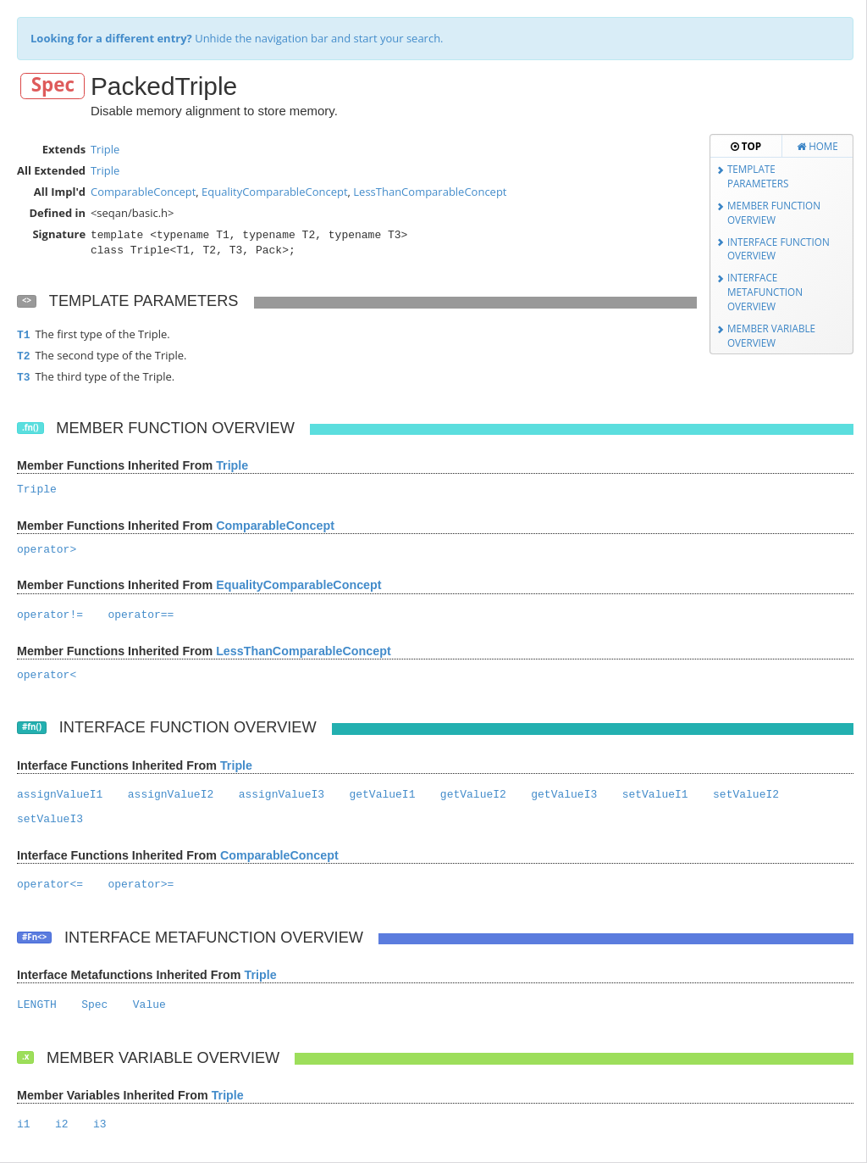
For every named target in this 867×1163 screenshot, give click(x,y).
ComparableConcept (143, 191)
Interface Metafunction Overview (765, 291)
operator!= (50, 615)
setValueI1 (655, 794)
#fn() (31, 726)
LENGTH (37, 1005)
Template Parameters (758, 176)
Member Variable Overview (771, 335)
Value (149, 1005)
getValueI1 (382, 794)
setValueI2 (746, 794)
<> (26, 300)
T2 (23, 356)
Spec (53, 85)
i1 (23, 1124)
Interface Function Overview (778, 249)
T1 (23, 335)
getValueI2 (473, 794)
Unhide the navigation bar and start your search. (237, 38)
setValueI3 (50, 819)
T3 (23, 377)
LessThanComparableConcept (429, 191)
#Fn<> (34, 937)
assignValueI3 (281, 794)
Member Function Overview (773, 212)
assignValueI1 (59, 794)
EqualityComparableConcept (274, 191)
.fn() (30, 427)
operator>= (141, 884)
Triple (105, 149)
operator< (46, 675)
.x (25, 1056)
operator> (46, 549)
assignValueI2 (170, 794)
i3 (100, 1124)
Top (746, 146)
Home (817, 146)
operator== (141, 615)
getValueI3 (564, 794)
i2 (62, 1124)
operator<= (50, 884)
